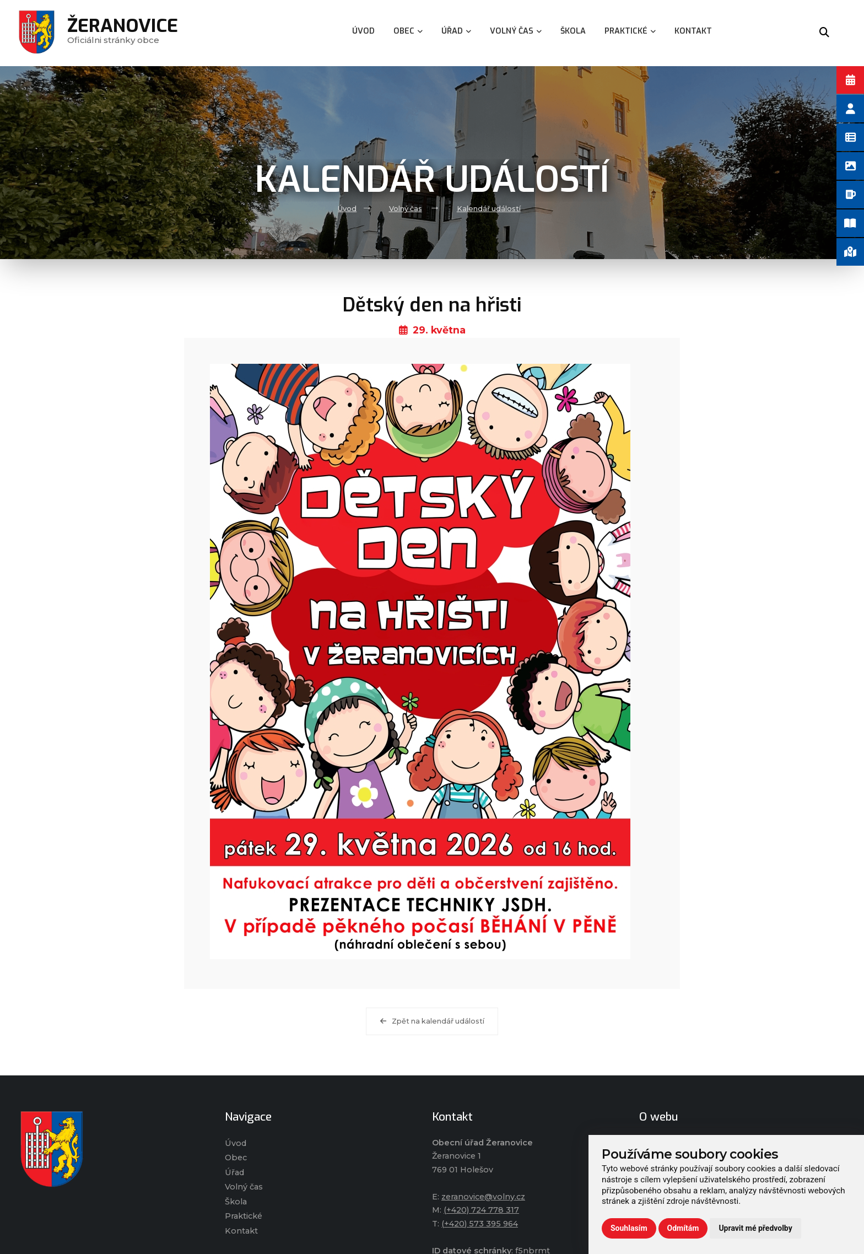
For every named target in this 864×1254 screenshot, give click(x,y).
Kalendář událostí (489, 208)
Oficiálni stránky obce (122, 32)
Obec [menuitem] (408, 31)
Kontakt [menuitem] (693, 31)
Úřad (234, 1172)
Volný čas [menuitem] (516, 31)
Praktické (243, 1216)
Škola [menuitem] (573, 31)
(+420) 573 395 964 (479, 1224)
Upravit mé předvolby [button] (755, 1228)
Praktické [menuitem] (630, 31)
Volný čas (405, 208)
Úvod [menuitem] (363, 31)
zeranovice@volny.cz (483, 1197)
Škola (236, 1202)
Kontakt (241, 1231)
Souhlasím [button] (629, 1228)
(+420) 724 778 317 (481, 1210)
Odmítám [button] (683, 1228)
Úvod (347, 208)
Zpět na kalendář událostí (432, 1021)
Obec (236, 1157)
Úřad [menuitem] (456, 31)
